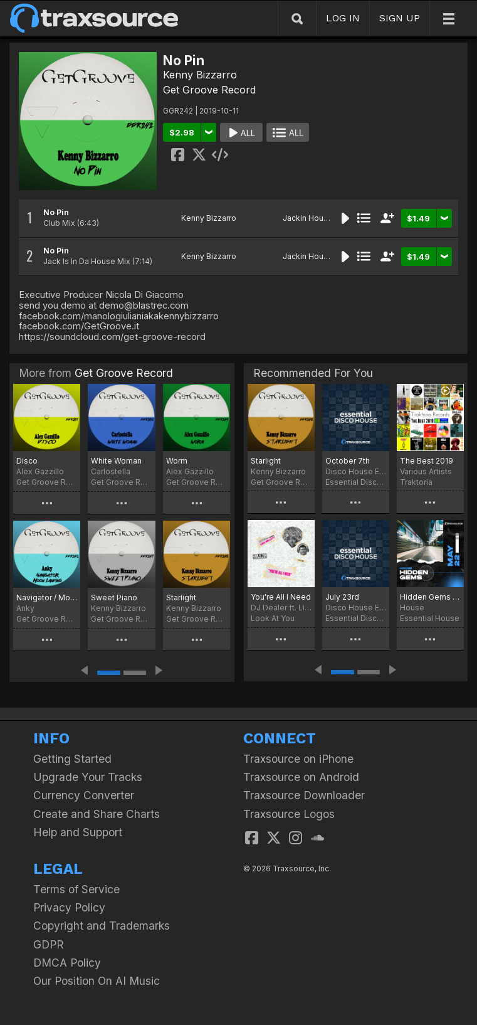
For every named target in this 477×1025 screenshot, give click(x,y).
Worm (176, 460)
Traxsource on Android (301, 776)
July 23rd (342, 597)
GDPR (48, 944)
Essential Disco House (355, 482)
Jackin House (308, 218)
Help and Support (77, 832)
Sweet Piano (114, 597)
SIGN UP (399, 18)
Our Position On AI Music (96, 980)
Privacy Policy (69, 907)
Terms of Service (76, 889)
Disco (27, 460)
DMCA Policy (67, 962)
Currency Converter (83, 795)
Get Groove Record (209, 89)
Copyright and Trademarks (101, 925)
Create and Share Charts (96, 814)
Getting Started (72, 758)
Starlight (181, 597)
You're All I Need (281, 597)
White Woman (116, 460)
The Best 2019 (426, 460)
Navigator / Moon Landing (46, 597)
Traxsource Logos (289, 814)
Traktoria (416, 482)
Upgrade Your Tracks (87, 776)
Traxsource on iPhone (298, 758)
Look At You (273, 618)
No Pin (56, 212)
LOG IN (343, 18)
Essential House (429, 618)
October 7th (347, 460)
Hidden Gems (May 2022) (430, 597)
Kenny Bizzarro (200, 74)
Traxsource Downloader (304, 795)
